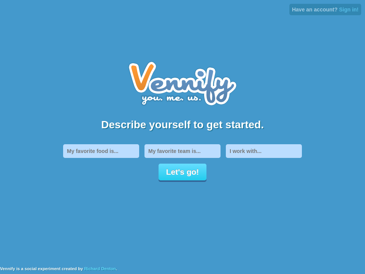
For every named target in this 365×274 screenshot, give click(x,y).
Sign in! (349, 9)
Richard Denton (100, 268)
